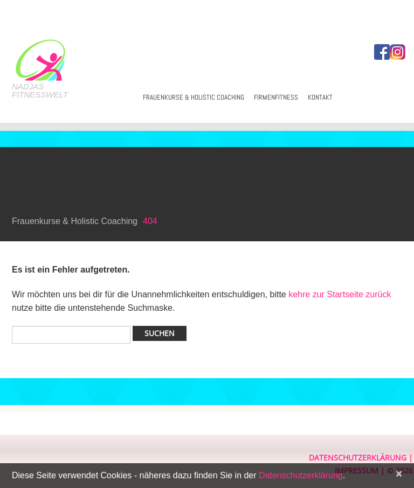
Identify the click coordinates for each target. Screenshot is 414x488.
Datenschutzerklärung (357, 457)
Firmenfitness (276, 97)
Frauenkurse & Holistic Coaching (193, 97)
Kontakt (320, 97)
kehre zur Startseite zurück (339, 294)
